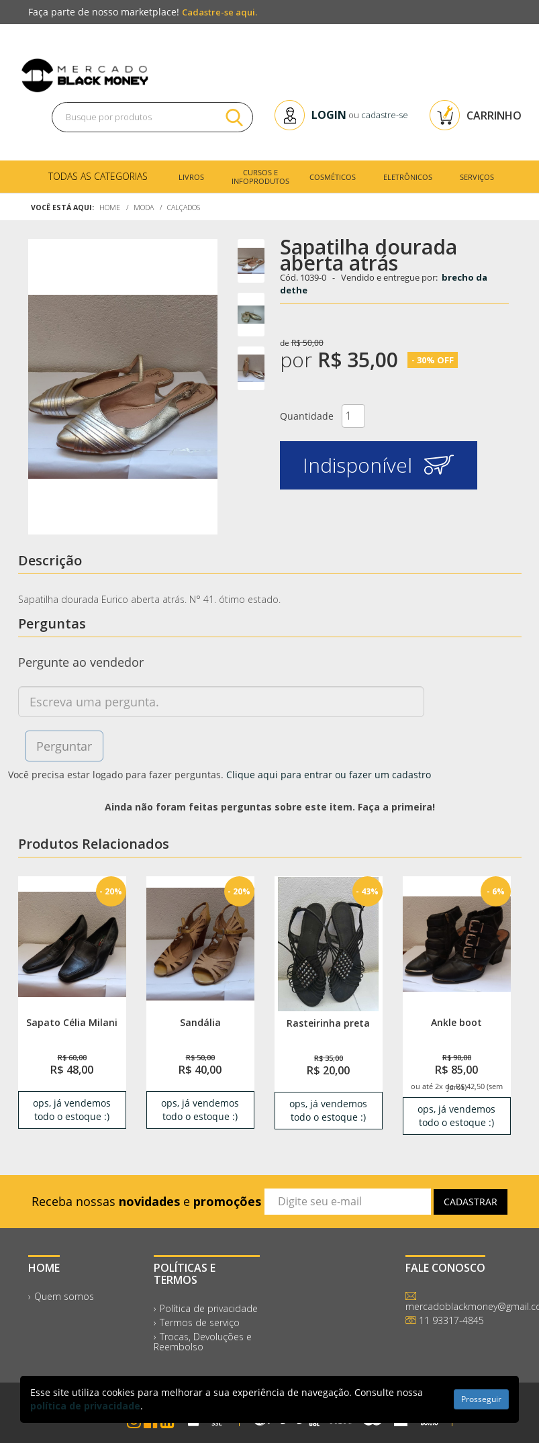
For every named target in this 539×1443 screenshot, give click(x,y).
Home (109, 207)
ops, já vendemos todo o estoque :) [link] (72, 1110)
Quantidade (307, 416)
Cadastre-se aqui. (219, 12)
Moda (144, 207)
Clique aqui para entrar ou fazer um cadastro (328, 774)
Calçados (183, 207)
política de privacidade (85, 1405)
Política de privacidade (209, 1308)
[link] (72, 943)
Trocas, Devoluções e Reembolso (203, 1342)
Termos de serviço (200, 1322)
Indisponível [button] (378, 465)
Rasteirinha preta (328, 1023)
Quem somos (64, 1296)
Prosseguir (481, 1399)
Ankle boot (456, 1022)
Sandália (200, 1022)
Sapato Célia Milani (71, 1022)
